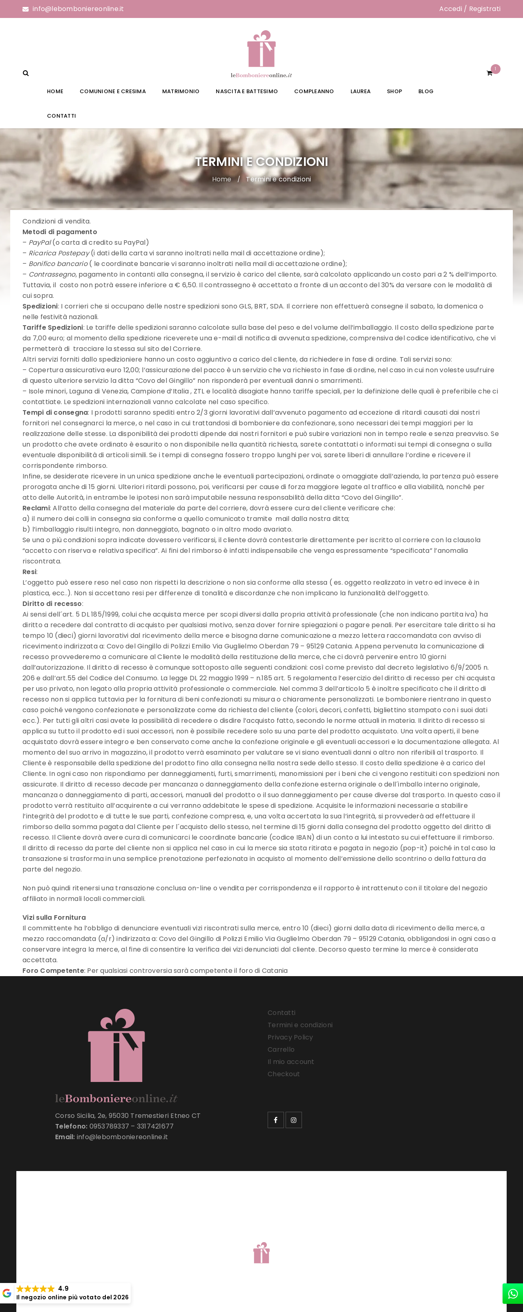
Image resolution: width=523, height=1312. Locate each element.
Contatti (281, 1012)
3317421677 (155, 1126)
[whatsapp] (513, 1293)
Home (222, 179)
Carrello (281, 1049)
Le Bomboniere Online (155, 1242)
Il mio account (291, 1061)
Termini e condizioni (300, 1025)
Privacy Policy (290, 1037)
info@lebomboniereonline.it (78, 8)
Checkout (284, 1074)
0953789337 (109, 1126)
